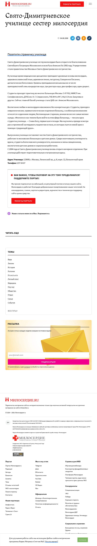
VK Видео (38, 485)
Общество (12, 291)
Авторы (8, 472)
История (11, 267)
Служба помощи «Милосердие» (76, 533)
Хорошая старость (71, 500)
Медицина (12, 283)
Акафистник (9, 505)
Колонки (11, 271)
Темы (7, 482)
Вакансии (8, 475)
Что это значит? (51, 541)
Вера (10, 259)
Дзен (37, 469)
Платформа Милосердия (74, 475)
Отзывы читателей (12, 485)
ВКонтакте (39, 472)
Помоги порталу (72, 4)
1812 (66, 493)
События (11, 303)
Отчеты (38, 507)
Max (36, 488)
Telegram (38, 465)
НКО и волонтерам (12, 488)
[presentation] (48, 355)
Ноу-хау (11, 287)
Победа (68, 497)
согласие (27, 367)
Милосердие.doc (71, 509)
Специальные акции (72, 490)
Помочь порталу (23, 201)
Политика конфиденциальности (46, 504)
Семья (10, 299)
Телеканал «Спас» (11, 511)
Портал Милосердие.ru (13, 465)
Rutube (37, 482)
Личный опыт (13, 279)
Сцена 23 (8, 514)
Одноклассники (40, 475)
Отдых (10, 295)
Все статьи (12, 311)
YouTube (38, 479)
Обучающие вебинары (73, 465)
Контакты (8, 495)
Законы (11, 263)
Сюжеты (8, 479)
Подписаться (48, 362)
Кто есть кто (13, 275)
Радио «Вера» (10, 508)
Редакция (8, 469)
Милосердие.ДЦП (71, 512)
